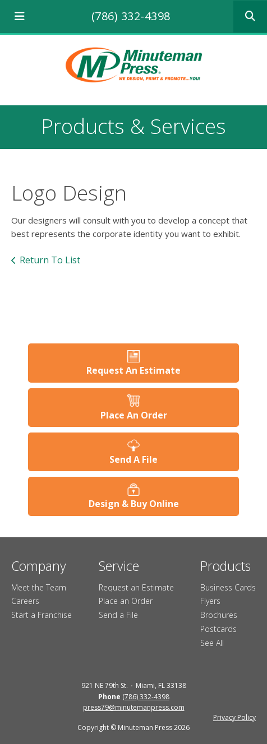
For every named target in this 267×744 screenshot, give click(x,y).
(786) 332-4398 (131, 16)
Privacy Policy (234, 717)
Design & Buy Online (134, 503)
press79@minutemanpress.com (134, 707)
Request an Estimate (136, 587)
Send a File (118, 615)
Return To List (50, 260)
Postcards (218, 629)
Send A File (133, 459)
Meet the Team (38, 587)
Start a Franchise (41, 615)
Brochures (218, 615)
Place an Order (126, 601)
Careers (25, 601)
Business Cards (228, 587)
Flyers (210, 601)
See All (212, 643)
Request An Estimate (133, 370)
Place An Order (133, 415)
